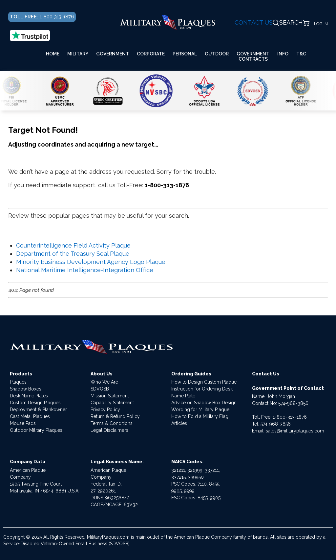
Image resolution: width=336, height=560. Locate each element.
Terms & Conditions (112, 423)
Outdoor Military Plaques (36, 430)
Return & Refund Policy (115, 416)
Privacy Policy (105, 409)
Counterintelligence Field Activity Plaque (73, 245)
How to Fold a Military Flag (199, 416)
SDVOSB (100, 388)
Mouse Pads (23, 423)
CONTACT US (254, 22)
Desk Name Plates (29, 395)
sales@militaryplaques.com (295, 430)
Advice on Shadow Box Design (204, 402)
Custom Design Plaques (35, 402)
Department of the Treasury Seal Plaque (72, 253)
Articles (179, 423)
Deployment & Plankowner (38, 409)
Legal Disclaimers (109, 430)
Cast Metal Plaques (30, 416)
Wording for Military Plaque (200, 409)
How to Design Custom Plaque (204, 382)
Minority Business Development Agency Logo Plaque (90, 261)
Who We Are (104, 382)
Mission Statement (110, 395)
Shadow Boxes (25, 388)
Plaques (18, 382)
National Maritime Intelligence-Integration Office (84, 270)
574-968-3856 (293, 403)
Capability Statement (112, 402)
